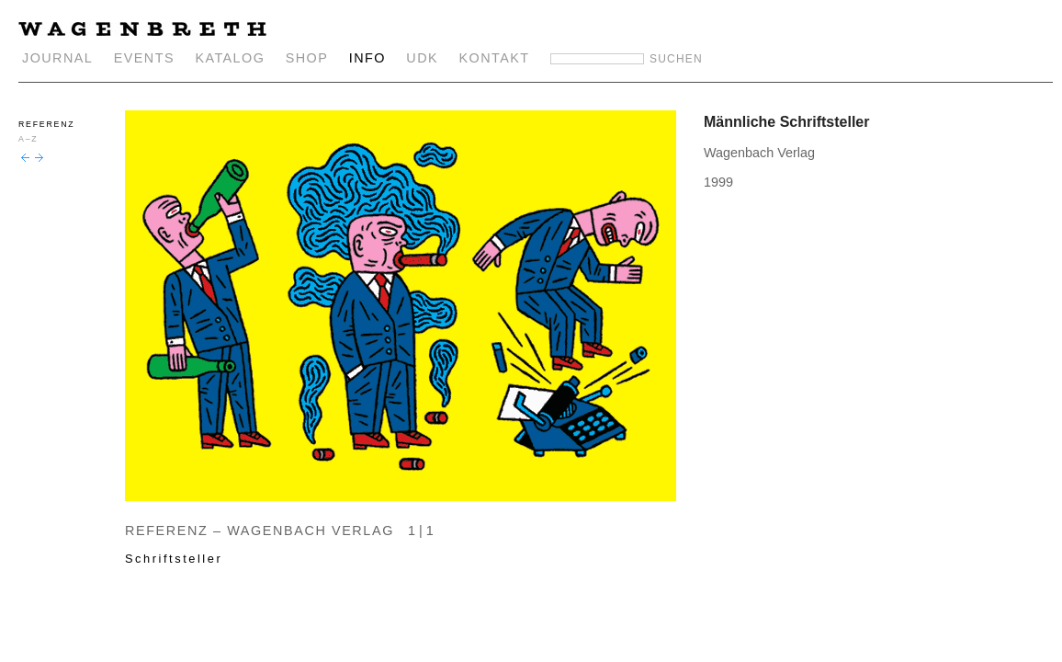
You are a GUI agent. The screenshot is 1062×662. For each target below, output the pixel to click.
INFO (367, 58)
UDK (422, 58)
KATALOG (230, 58)
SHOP (307, 58)
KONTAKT (494, 58)
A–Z (28, 138)
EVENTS (144, 58)
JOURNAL (57, 58)
